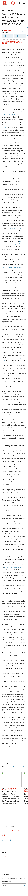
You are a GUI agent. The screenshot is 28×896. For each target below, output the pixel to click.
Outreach (4, 861)
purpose (5, 127)
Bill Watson (8, 30)
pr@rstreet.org (15, 830)
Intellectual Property (8, 42)
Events (3, 863)
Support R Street (17, 861)
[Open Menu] (24, 3)
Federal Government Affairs (13, 41)
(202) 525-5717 (5, 834)
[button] (20, 36)
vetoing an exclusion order (12, 567)
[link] (3, 840)
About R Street (17, 856)
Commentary (5, 858)
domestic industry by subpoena (12, 267)
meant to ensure (7, 192)
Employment (16, 858)
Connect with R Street (18, 863)
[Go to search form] (19, 3)
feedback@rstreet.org (7, 835)
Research (4, 856)
